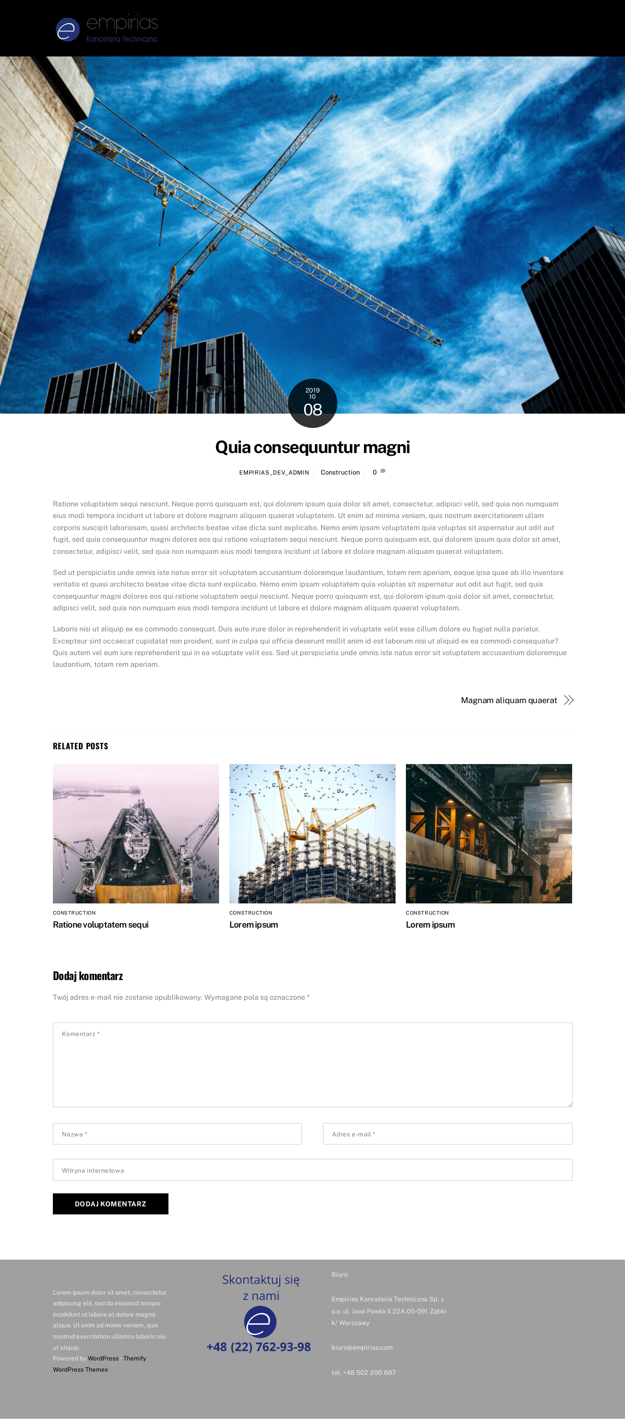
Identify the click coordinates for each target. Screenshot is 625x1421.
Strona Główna (251, 29)
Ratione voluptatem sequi (101, 927)
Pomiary (483, 29)
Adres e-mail (354, 1136)
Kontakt (520, 29)
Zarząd (297, 29)
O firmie (332, 29)
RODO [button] (554, 29)
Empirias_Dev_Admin (274, 474)
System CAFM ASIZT (423, 29)
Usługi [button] (367, 29)
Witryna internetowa (93, 1172)
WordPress (103, 1360)
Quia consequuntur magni (312, 449)
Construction (340, 474)
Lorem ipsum (253, 927)
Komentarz (81, 1036)
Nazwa (75, 1136)
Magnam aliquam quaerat (509, 702)
